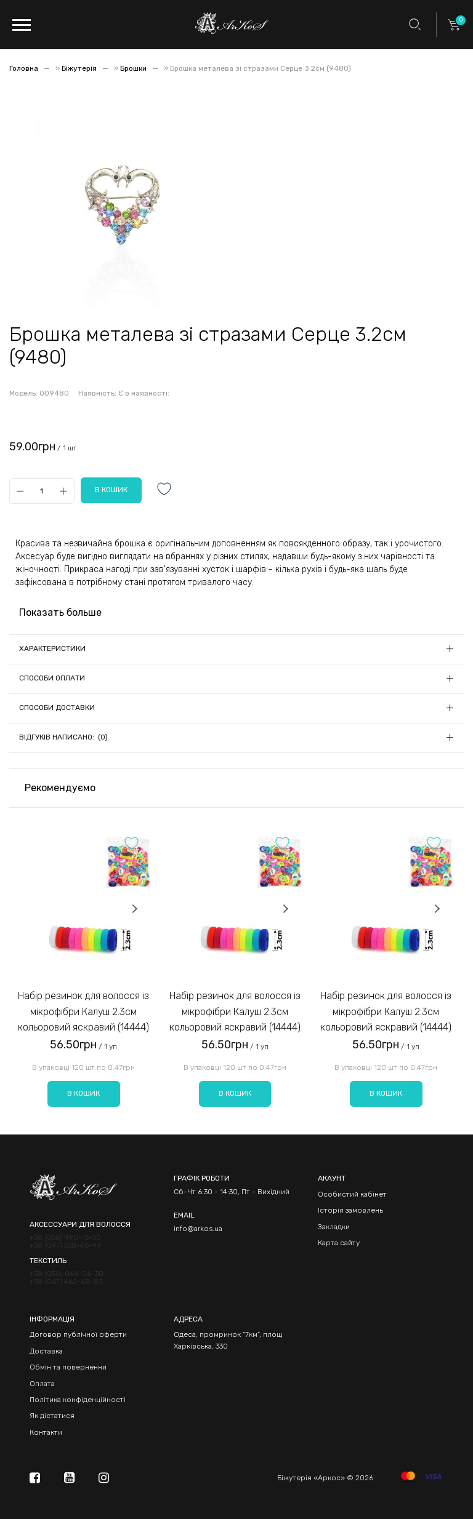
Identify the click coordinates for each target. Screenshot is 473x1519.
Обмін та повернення (68, 1367)
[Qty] (41, 490)
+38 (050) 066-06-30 (66, 1274)
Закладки (334, 1226)
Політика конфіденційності (78, 1399)
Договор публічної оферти (78, 1334)
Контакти (46, 1432)
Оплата (42, 1383)
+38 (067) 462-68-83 (66, 1282)
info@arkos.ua (198, 1228)
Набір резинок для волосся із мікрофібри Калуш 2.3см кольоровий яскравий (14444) (83, 1011)
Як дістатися (52, 1415)
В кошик (83, 1093)
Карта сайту (339, 1242)
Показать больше (60, 612)
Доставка (46, 1351)
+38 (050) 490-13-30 (65, 1238)
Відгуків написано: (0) (63, 737)
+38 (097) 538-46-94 (65, 1246)
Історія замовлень (350, 1210)
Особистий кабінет (352, 1194)
